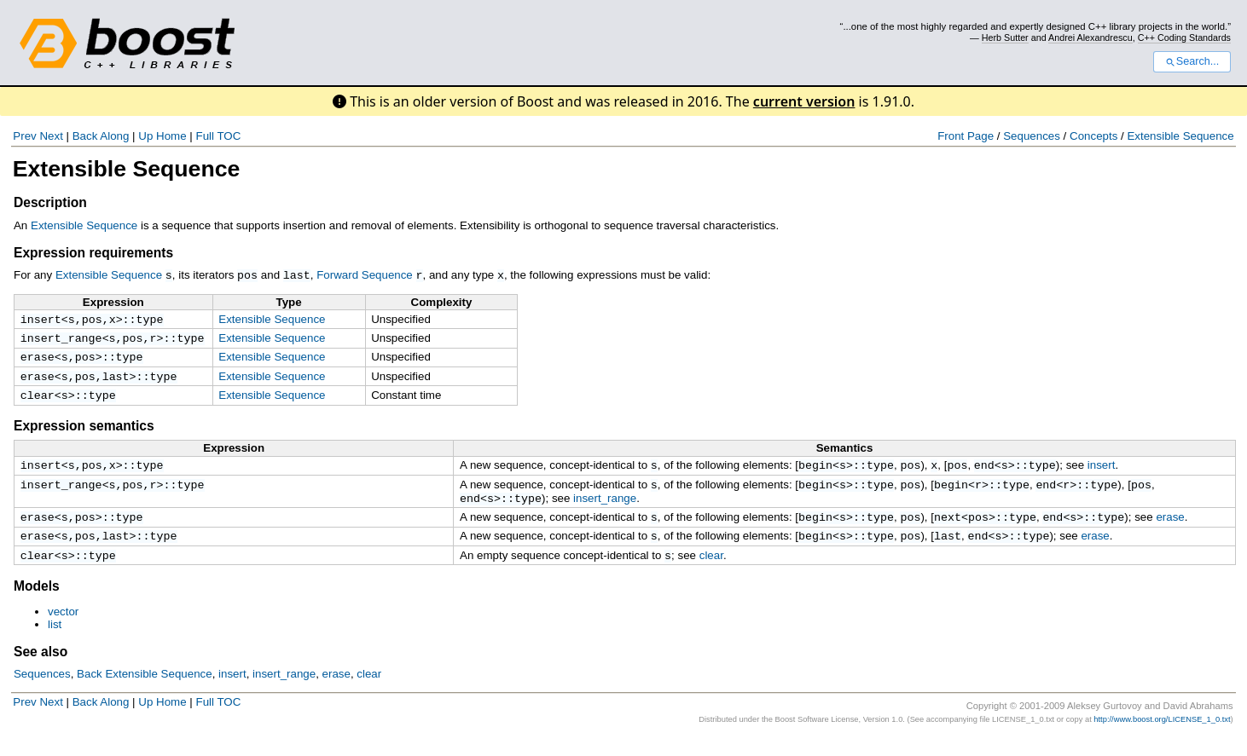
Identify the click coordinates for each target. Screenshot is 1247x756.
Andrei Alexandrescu (1090, 37)
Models (37, 604)
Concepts (1093, 136)
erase (37, 360)
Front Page (965, 136)
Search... (1192, 61)
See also (40, 669)
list (54, 642)
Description (50, 202)
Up (145, 136)
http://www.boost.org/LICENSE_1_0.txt (1161, 737)
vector (63, 629)
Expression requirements (93, 252)
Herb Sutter (1005, 37)
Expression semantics (84, 433)
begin (815, 474)
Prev (24, 136)
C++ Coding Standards (1184, 37)
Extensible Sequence (1180, 136)
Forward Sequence (364, 274)
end (984, 474)
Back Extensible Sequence (144, 691)
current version (804, 101)
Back (85, 136)
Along (114, 136)
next (947, 531)
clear (37, 402)
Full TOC (218, 136)
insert (40, 319)
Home (171, 136)
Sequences (1031, 136)
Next (50, 136)
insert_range (61, 340)
